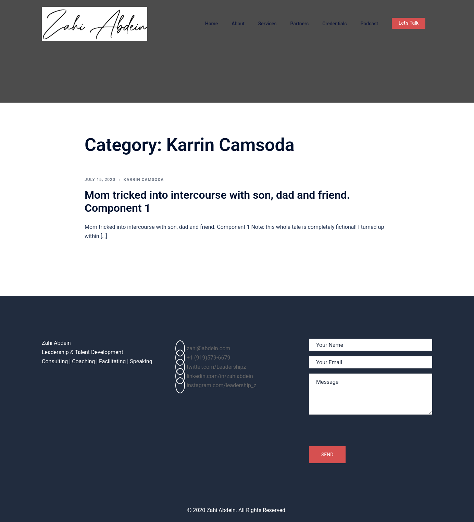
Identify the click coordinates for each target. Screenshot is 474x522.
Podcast (369, 23)
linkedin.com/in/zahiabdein (214, 376)
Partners (299, 23)
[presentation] (361, 432)
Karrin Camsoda (144, 179)
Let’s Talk (409, 23)
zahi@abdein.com (202, 348)
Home (211, 23)
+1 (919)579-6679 (202, 357)
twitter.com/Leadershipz (210, 367)
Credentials (334, 23)
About (238, 23)
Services (267, 23)
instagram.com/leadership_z (215, 385)
